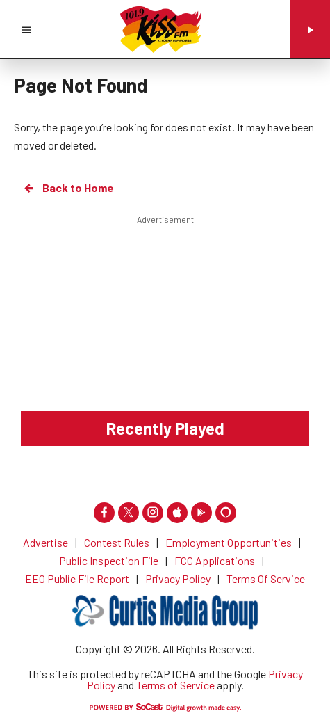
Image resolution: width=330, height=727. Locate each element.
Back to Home (68, 188)
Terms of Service (175, 685)
